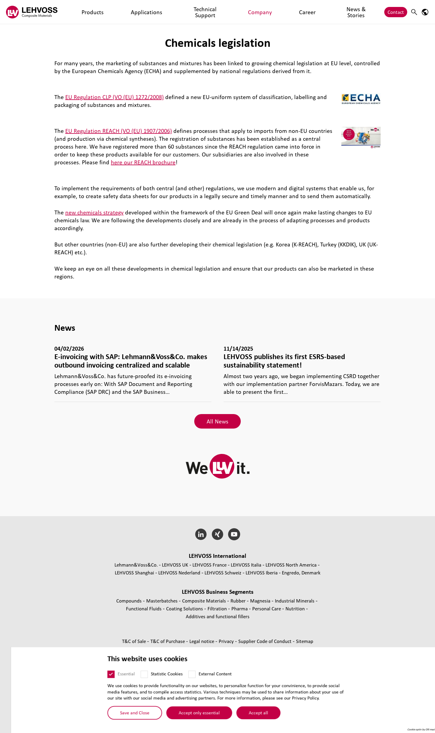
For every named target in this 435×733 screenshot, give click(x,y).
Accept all (247, 719)
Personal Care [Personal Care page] (267, 608)
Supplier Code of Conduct (265, 641)
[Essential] (100, 680)
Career (206, 12)
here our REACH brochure (143, 162)
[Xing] (217, 534)
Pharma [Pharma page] (240, 608)
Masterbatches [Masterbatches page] (162, 600)
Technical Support (147, 12)
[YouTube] (234, 534)
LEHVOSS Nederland (179, 572)
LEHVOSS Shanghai (134, 572)
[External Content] (181, 680)
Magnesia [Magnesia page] (261, 600)
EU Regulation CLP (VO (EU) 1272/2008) (114, 97)
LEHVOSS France (209, 564)
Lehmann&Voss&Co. (136, 564)
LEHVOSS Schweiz (223, 572)
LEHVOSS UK (175, 564)
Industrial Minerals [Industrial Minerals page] (295, 600)
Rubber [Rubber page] (238, 600)
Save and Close (124, 719)
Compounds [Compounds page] (129, 600)
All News (217, 421)
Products (80, 12)
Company (183, 12)
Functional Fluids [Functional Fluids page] (144, 608)
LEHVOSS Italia (246, 564)
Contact (396, 12)
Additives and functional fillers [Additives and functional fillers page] (218, 616)
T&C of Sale (134, 641)
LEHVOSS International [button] (217, 555)
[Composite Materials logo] (31, 12)
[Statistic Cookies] (133, 680)
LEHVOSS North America (291, 564)
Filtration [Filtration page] (218, 608)
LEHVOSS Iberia (262, 572)
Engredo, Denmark (301, 572)
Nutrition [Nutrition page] (295, 608)
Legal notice (202, 641)
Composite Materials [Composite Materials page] (204, 600)
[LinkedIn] (201, 534)
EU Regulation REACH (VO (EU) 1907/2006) (118, 130)
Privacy (227, 641)
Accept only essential (188, 719)
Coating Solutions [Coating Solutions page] (185, 608)
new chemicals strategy (94, 212)
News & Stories (236, 12)
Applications (110, 12)
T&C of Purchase (168, 641)
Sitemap (304, 641)
